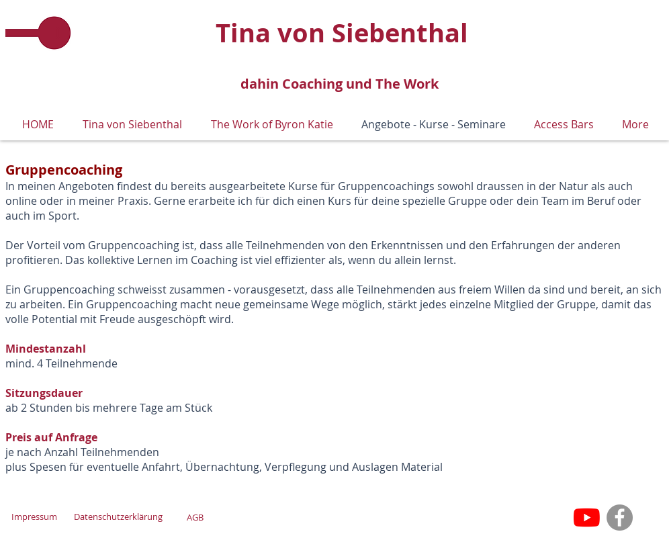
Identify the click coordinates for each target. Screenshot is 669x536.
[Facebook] (620, 517)
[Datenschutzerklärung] (118, 517)
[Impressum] (34, 516)
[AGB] (195, 517)
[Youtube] (587, 517)
